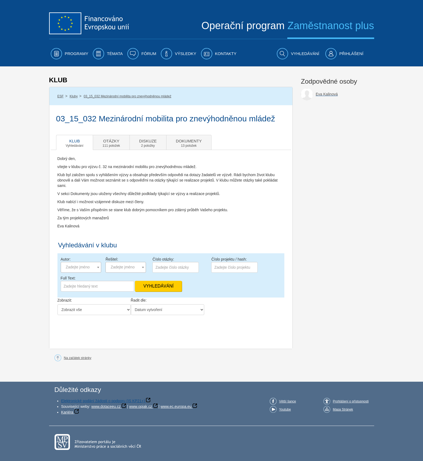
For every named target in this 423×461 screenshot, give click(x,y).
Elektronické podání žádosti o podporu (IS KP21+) (103, 401)
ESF (60, 96)
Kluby (74, 96)
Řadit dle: (139, 300)
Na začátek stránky (77, 358)
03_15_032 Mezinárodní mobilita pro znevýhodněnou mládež (127, 96)
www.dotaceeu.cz (106, 406)
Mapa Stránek (343, 409)
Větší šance (287, 401)
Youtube (285, 409)
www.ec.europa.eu (176, 406)
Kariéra (67, 412)
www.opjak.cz (140, 406)
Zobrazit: (64, 300)
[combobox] (81, 267)
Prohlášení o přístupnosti (351, 401)
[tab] (74, 142)
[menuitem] (69, 53)
